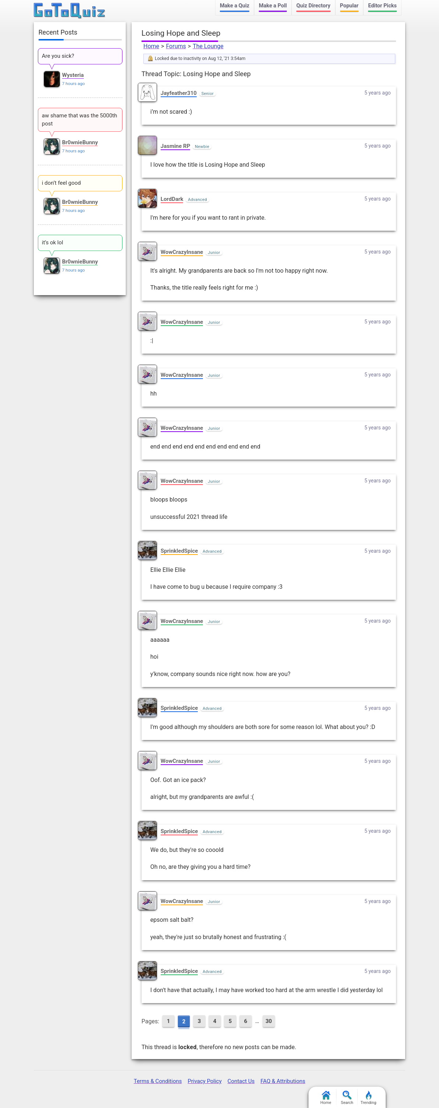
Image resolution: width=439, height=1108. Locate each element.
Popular (349, 6)
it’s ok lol (52, 242)
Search (347, 1098)
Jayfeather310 (179, 93)
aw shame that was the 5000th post (79, 119)
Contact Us (241, 1081)
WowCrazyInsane (182, 252)
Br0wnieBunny (80, 142)
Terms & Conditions (158, 1081)
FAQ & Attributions (282, 1081)
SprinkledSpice (179, 551)
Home (151, 46)
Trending (368, 1098)
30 (268, 1021)
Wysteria (73, 75)
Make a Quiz (234, 6)
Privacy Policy (204, 1081)
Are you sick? (58, 56)
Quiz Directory (313, 6)
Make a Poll (273, 6)
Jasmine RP (175, 146)
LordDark (172, 199)
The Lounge (208, 46)
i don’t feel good (61, 183)
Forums (176, 46)
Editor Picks (382, 6)
